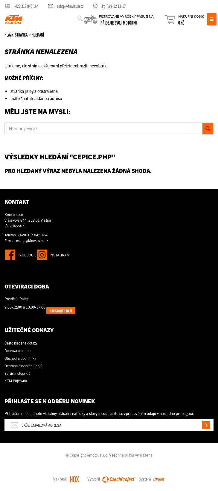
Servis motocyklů (17, 373)
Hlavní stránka (16, 34)
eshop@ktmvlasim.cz (70, 6)
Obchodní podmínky (20, 358)
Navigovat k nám (61, 310)
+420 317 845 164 (26, 6)
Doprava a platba (17, 350)
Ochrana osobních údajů (23, 365)
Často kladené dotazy (20, 343)
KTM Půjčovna (15, 380)
